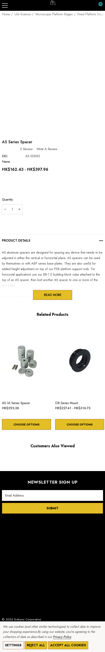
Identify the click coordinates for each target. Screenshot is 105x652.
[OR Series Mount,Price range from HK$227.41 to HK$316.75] (79, 361)
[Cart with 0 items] (98, 5)
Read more (52, 295)
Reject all (36, 645)
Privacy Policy (62, 637)
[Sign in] (91, 5)
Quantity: (8, 199)
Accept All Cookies (68, 645)
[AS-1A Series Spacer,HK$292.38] (26, 361)
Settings (13, 645)
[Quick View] (12, 329)
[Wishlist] (6, 328)
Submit (52, 508)
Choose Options (26, 424)
